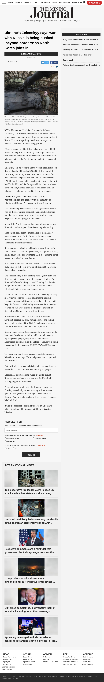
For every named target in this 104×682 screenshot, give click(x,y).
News (10, 2)
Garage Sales (78, 2)
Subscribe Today (65, 21)
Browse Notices (8, 667)
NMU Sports (27, 664)
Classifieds (64, 2)
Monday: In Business (70, 659)
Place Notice (7, 669)
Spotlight (6, 662)
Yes (8, 448)
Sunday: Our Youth (70, 664)
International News (31, 54)
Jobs (54, 2)
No (16, 448)
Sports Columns (29, 662)
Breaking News (40, 438)
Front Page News (9, 657)
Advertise (86, 659)
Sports (18, 2)
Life (35, 2)
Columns (46, 657)
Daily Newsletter (13, 438)
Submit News (52, 21)
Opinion (28, 2)
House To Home (69, 657)
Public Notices (87, 664)
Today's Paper (40, 21)
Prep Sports (27, 659)
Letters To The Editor (50, 662)
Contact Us (87, 662)
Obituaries (45, 2)
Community (7, 659)
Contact (88, 654)
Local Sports (27, 657)
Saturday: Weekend (70, 662)
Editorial (46, 659)
